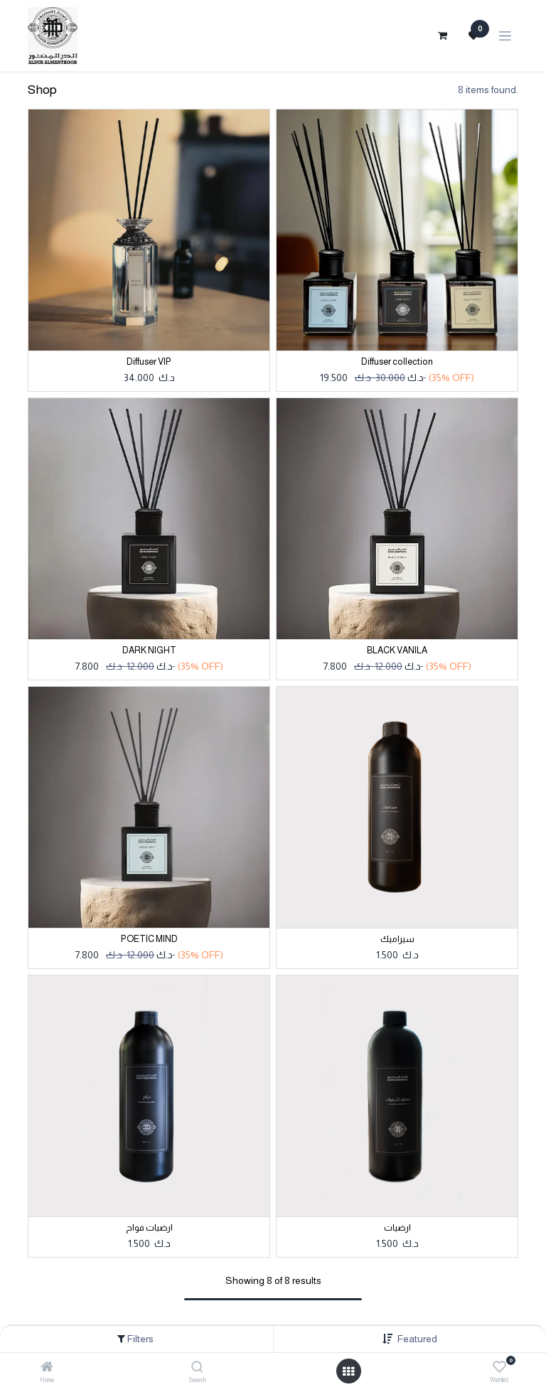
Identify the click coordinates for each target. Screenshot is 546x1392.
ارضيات (397, 1228)
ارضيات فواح (149, 1228)
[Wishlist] (499, 1367)
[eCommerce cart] (442, 35)
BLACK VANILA (397, 650)
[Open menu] (348, 1371)
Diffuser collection (397, 362)
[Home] (47, 1368)
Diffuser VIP (149, 362)
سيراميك (397, 939)
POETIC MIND (149, 939)
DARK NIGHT (149, 650)
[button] (417, 1338)
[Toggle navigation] (505, 36)
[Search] (197, 1368)
